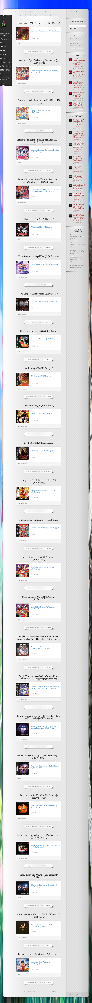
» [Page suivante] (47, 991)
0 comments (48, 51)
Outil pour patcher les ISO (76, 48)
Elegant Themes (81, 995)
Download (76, 66)
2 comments (48, 396)
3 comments (48, 434)
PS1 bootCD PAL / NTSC (76, 41)
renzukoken (33, 51)
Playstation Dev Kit (75, 38)
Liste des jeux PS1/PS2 (75, 45)
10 (42, 991)
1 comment (47, 359)
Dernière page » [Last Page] (53, 991)
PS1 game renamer (74, 43)
